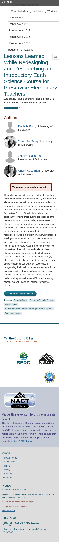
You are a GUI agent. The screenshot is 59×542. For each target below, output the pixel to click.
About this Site (10, 458)
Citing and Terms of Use (14, 489)
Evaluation (8, 477)
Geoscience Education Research (42, 300)
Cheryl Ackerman (29, 170)
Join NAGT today (23, 441)
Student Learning (11, 304)
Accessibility (9, 461)
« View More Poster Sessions (20, 293)
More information (8, 511)
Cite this (7, 525)
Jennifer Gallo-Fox (30, 155)
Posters (26, 108)
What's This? (8, 532)
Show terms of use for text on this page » (18, 502)
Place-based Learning (13, 313)
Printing (6, 466)
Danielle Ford (26, 126)
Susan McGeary (28, 141)
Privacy (6, 469)
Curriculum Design (20, 300)
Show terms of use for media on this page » (19, 506)
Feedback (7, 473)
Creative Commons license (43, 494)
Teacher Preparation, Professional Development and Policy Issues (29, 309)
